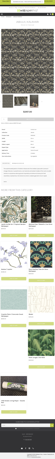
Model (31, 314)
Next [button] (42, 101)
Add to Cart (31, 119)
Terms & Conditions (30, 7)
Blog (16, 7)
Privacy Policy (37, 428)
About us (11, 7)
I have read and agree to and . (27, 428)
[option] (27, 61)
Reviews (18, 163)
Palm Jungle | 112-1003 (37, 357)
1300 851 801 (42, 7)
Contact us (21, 7)
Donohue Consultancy (36, 457)
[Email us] (21, 448)
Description (6, 163)
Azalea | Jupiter (6, 269)
